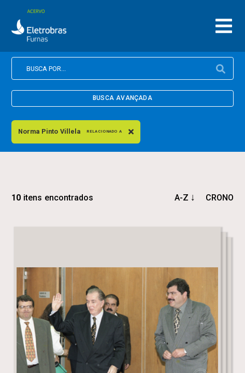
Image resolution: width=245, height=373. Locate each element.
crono (220, 198)
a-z (182, 198)
